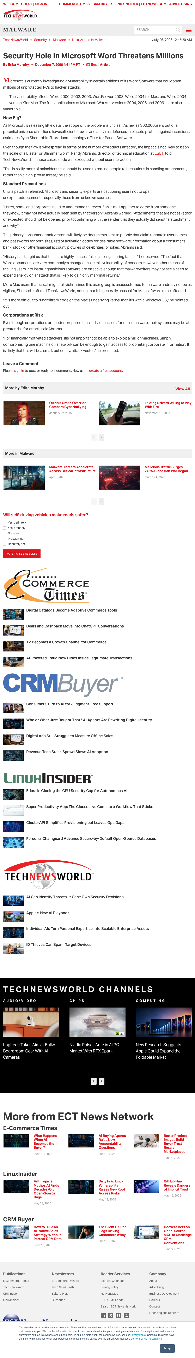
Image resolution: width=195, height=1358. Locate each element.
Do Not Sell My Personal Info (147, 1338)
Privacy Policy (138, 1335)
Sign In (41, 4)
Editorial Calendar (112, 1281)
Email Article (98, 65)
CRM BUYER (102, 4)
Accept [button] (167, 1348)
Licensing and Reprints (164, 1313)
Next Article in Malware (90, 40)
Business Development (164, 1293)
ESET (158, 153)
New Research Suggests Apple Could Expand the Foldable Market (158, 1051)
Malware (59, 40)
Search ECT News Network (118, 1306)
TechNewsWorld (15, 40)
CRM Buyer (10, 1293)
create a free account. (106, 370)
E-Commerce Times (16, 1281)
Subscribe (58, 1300)
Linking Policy (109, 1287)
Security (40, 40)
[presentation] (94, 437)
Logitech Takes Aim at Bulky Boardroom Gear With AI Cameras (29, 1051)
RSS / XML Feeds (112, 1300)
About (153, 1281)
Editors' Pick (60, 1293)
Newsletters (63, 1273)
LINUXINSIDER (126, 4)
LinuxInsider (11, 1300)
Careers (154, 1300)
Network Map (109, 1293)
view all (182, 388)
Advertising (156, 1287)
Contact (154, 1306)
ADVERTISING (180, 4)
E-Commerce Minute (65, 1281)
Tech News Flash (63, 1287)
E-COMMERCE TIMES (72, 4)
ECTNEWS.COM (153, 4)
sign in (19, 370)
